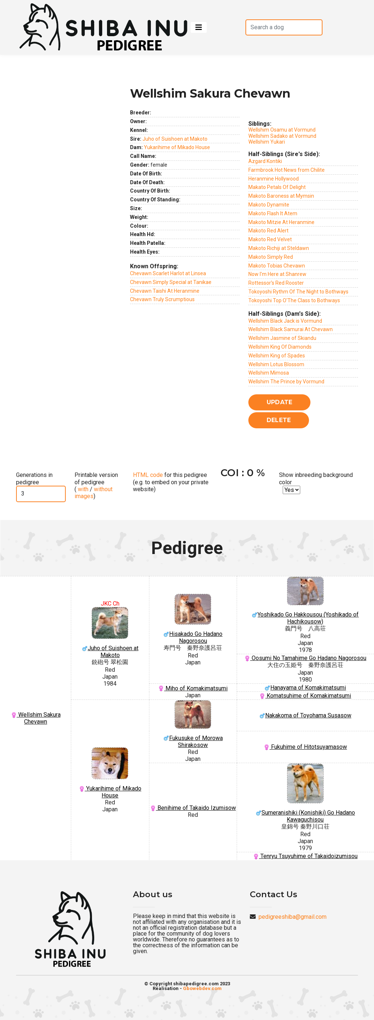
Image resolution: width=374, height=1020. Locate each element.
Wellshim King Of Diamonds (280, 347)
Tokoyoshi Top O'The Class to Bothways (294, 300)
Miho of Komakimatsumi (193, 688)
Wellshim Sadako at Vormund (282, 136)
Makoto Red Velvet (270, 239)
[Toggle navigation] (199, 27)
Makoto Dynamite (268, 205)
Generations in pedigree (34, 478)
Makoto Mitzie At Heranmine (281, 222)
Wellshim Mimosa (268, 373)
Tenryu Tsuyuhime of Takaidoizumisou (305, 856)
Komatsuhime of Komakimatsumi (305, 695)
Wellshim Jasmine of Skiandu (282, 338)
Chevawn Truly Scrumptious (162, 299)
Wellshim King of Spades (276, 356)
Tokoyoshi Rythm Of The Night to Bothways (298, 292)
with (82, 489)
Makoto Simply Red (270, 257)
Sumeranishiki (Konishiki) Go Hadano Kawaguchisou (305, 793)
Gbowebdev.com (202, 988)
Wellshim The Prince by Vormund (286, 381)
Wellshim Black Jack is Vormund (285, 321)
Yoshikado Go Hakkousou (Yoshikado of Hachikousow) (305, 601)
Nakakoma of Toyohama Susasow (305, 715)
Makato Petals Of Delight (277, 187)
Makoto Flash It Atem (272, 213)
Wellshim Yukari (266, 142)
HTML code (148, 474)
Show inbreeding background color (316, 478)
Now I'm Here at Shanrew (277, 274)
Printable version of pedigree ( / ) (96, 485)
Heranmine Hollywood (273, 179)
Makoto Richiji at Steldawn (278, 248)
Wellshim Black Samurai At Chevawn (290, 329)
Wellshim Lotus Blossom (276, 364)
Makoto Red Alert (268, 231)
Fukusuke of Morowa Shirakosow (193, 724)
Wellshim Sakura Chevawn (36, 718)
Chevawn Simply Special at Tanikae (170, 282)
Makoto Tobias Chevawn (276, 266)
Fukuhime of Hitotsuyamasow (305, 746)
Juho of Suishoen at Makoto (174, 139)
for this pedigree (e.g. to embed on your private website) (171, 481)
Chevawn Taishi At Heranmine (164, 291)
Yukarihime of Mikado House (177, 147)
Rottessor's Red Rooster (276, 283)
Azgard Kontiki (265, 161)
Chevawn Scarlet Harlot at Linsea (168, 273)
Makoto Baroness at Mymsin (281, 196)
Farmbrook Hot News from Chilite (286, 170)
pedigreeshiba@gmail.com (293, 916)
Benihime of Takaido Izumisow (193, 807)
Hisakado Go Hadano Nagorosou (193, 619)
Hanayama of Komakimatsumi (305, 687)
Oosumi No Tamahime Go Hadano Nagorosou (305, 658)
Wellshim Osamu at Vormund (282, 130)
